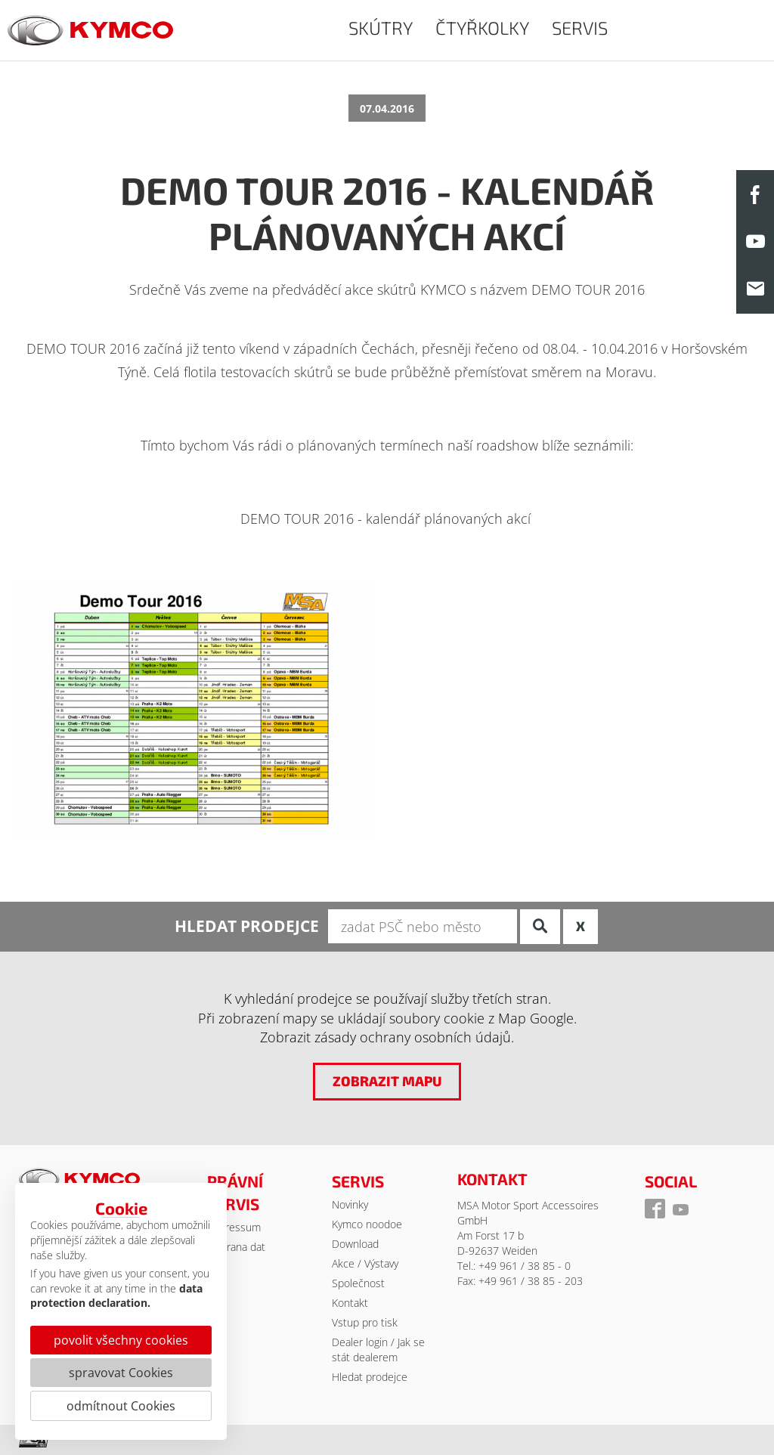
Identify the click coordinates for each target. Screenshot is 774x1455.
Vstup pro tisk (365, 1322)
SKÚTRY (380, 28)
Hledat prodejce (369, 1377)
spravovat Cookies (121, 1372)
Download (355, 1244)
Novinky (350, 1204)
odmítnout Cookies (121, 1406)
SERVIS (580, 28)
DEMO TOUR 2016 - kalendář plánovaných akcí (385, 518)
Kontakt (350, 1303)
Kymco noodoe (367, 1224)
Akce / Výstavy (365, 1263)
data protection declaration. (116, 1296)
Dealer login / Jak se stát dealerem (378, 1349)
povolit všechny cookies (121, 1340)
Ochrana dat (236, 1247)
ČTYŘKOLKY (482, 28)
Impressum (234, 1227)
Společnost (358, 1283)
